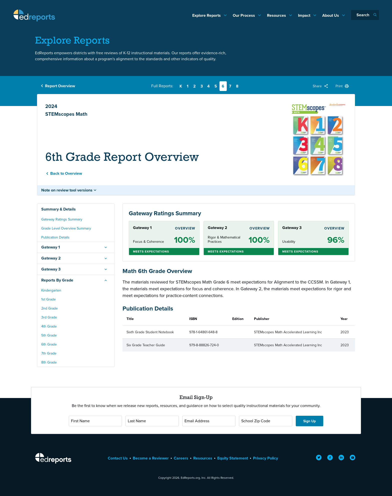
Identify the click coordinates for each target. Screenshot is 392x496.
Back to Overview (66, 173)
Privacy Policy (265, 458)
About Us (331, 15)
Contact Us (118, 458)
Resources (277, 15)
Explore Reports (207, 15)
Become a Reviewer (151, 458)
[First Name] (95, 421)
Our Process (244, 15)
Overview (185, 228)
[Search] (365, 15)
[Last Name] (152, 421)
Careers (181, 458)
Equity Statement (232, 458)
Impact (304, 15)
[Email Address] (209, 421)
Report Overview (60, 86)
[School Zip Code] (265, 421)
